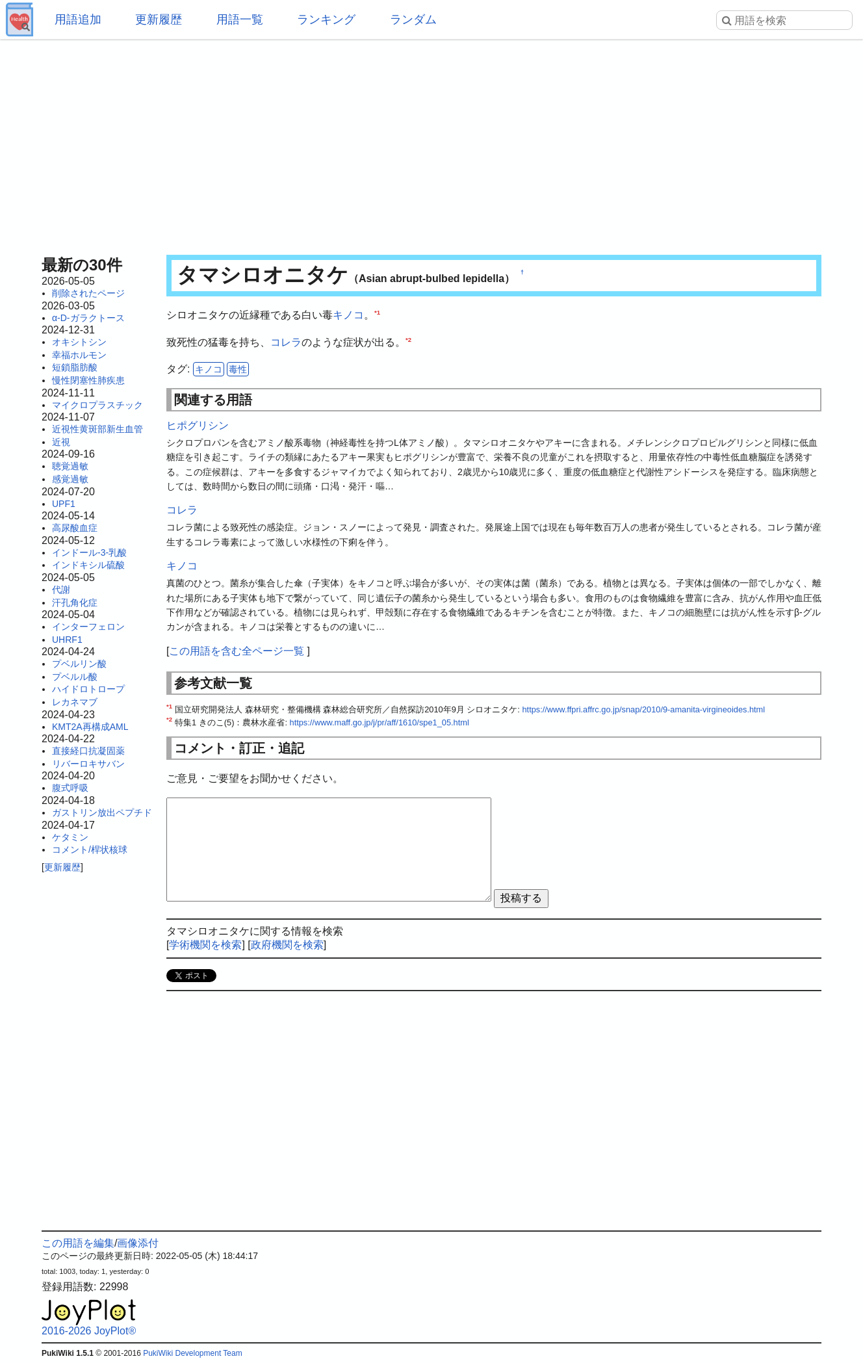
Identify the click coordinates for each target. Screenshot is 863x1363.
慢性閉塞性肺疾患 (88, 380)
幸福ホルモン (79, 355)
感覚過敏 (70, 479)
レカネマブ (74, 702)
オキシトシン (79, 342)
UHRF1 (67, 639)
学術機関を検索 (205, 944)
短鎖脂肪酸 (74, 367)
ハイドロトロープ (88, 689)
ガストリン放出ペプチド (102, 812)
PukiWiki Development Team (192, 1353)
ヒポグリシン (197, 425)
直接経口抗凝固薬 (88, 751)
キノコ (348, 314)
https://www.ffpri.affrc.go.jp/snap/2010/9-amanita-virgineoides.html (643, 709)
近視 (61, 442)
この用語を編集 (78, 1243)
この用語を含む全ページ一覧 (236, 650)
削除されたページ (88, 293)
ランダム (413, 19)
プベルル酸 (74, 676)
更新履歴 (158, 19)
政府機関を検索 (287, 944)
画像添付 (138, 1243)
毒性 (238, 369)
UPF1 (63, 504)
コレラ (286, 342)
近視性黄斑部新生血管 (97, 429)
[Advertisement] (431, 143)
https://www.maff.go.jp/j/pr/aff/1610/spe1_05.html (379, 722)
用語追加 (78, 19)
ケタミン (70, 837)
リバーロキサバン (88, 764)
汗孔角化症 (74, 602)
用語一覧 (239, 19)
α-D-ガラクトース (88, 318)
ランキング (326, 19)
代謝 (61, 589)
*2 (408, 339)
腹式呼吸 (70, 788)
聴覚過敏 (70, 466)
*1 (377, 312)
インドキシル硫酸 (88, 565)
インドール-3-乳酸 (89, 552)
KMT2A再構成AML (90, 726)
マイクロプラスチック (97, 405)
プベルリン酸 (79, 663)
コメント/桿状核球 (89, 849)
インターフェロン (88, 626)
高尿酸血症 (74, 528)
